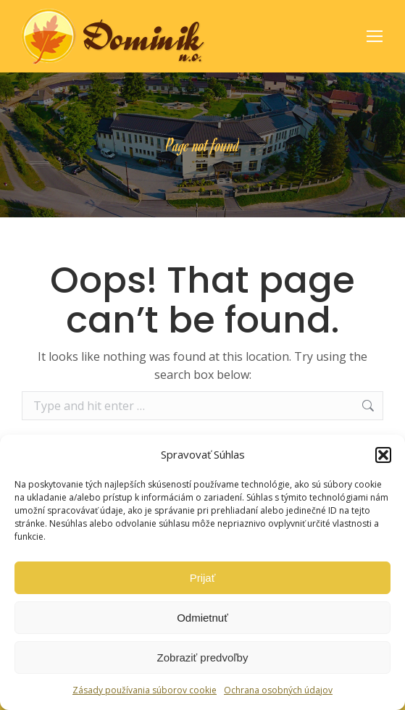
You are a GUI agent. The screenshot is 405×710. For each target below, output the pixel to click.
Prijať (203, 578)
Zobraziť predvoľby (203, 657)
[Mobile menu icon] (374, 36)
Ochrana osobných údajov (278, 690)
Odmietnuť (202, 617)
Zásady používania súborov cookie (144, 690)
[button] (383, 455)
